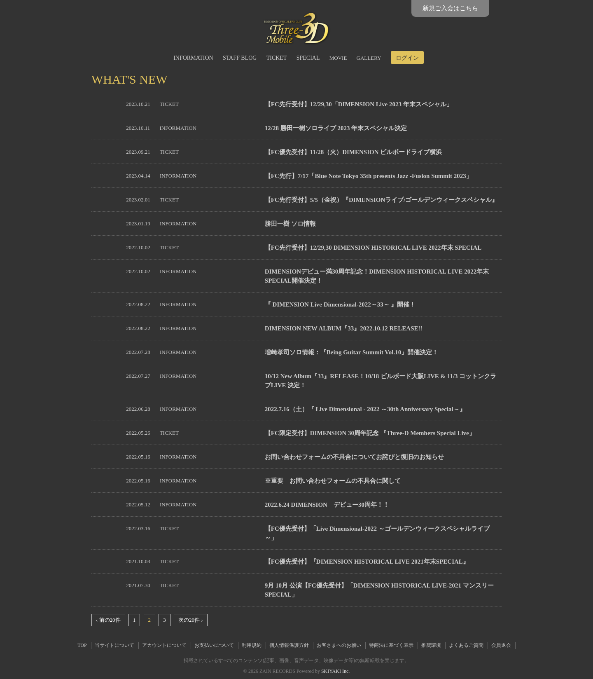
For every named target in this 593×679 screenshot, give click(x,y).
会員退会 (501, 645)
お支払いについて (214, 645)
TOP (81, 645)
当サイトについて (114, 645)
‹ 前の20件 (108, 620)
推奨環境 (431, 645)
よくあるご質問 (466, 645)
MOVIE (338, 58)
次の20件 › (190, 620)
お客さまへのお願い (339, 645)
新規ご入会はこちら (450, 8)
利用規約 (251, 645)
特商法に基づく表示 (391, 645)
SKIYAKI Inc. (335, 671)
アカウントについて (164, 645)
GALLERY (369, 58)
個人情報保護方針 (289, 645)
